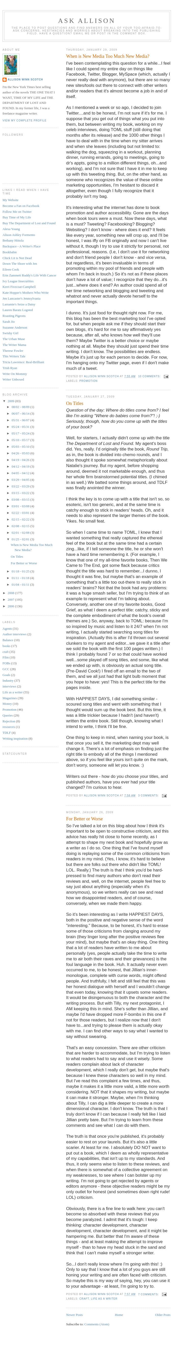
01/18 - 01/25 (21, 571)
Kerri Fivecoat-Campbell (19, 287)
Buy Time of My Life (17, 217)
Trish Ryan (10, 368)
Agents (7, 628)
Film (6, 657)
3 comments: (149, 795)
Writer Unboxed (13, 379)
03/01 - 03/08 (21, 506)
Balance (8, 640)
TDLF (7, 733)
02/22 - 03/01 (21, 513)
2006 (11, 606)
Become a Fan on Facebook (21, 206)
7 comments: (149, 1294)
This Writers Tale (14, 356)
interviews (9, 686)
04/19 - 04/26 (21, 460)
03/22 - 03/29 (21, 486)
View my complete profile (25, 120)
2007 (11, 599)
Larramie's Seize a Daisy (19, 304)
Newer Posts (74, 1315)
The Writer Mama (14, 345)
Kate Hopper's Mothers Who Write (26, 292)
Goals (6, 675)
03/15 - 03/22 (21, 493)
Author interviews (14, 634)
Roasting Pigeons (14, 316)
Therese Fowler (13, 351)
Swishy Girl (10, 333)
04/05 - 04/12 (21, 473)
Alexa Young (11, 229)
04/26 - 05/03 (21, 453)
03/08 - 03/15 (21, 499)
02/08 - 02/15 (21, 526)
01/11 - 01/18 (21, 578)
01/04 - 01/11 (21, 584)
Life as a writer (104, 1298)
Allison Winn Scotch (25, 79)
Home (119, 1315)
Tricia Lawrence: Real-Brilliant (23, 362)
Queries (8, 715)
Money (7, 704)
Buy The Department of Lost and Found (29, 223)
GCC (6, 669)
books (6, 646)
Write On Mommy (15, 374)
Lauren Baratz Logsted (18, 310)
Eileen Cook (11, 269)
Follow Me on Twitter (17, 212)
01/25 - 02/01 (21, 539)
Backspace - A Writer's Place (22, 246)
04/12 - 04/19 (21, 466)
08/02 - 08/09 (21, 407)
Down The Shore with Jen (20, 263)
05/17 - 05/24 (21, 433)
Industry (8, 680)
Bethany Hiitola (13, 240)
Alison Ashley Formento (19, 235)
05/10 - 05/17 (21, 440)
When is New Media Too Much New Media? (107, 56)
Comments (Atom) (96, 1324)
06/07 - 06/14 (21, 413)
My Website (11, 200)
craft (84, 1298)
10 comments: (150, 376)
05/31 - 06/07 (21, 420)
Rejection (9, 721)
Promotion (88, 381)
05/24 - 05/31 (21, 427)
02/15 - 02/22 (21, 519)
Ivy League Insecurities (18, 281)
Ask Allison (87, 20)
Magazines (10, 698)
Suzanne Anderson (15, 327)
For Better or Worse (84, 818)
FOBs (6, 663)
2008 (11, 593)
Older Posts (162, 1315)
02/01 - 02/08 (21, 533)
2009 (11, 401)
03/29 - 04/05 (21, 480)
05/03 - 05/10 (21, 446)
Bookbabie (10, 252)
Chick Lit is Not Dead (17, 258)
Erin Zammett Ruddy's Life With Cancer (29, 275)
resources (9, 727)
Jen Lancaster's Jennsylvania (21, 298)
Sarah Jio (9, 322)
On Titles (74, 403)
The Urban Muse (14, 339)
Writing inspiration (15, 738)
